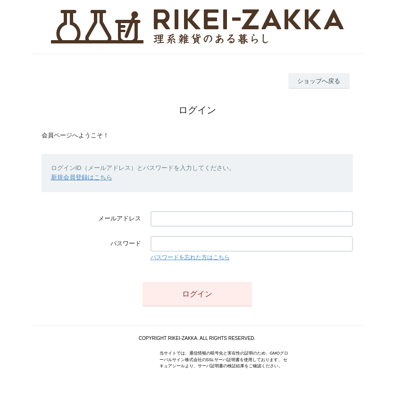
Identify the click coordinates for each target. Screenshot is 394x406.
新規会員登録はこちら (81, 177)
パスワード (125, 243)
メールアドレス (119, 218)
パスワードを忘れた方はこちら (190, 257)
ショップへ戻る (318, 81)
